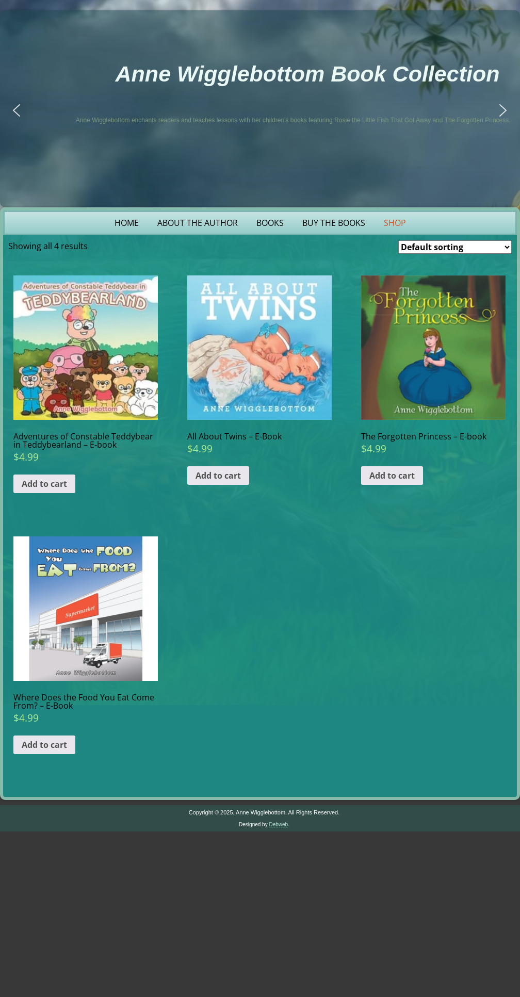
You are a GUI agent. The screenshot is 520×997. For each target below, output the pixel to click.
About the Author (197, 222)
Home (127, 222)
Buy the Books (333, 222)
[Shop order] (455, 247)
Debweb (278, 824)
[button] (16, 110)
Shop (395, 222)
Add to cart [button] (44, 483)
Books (270, 222)
